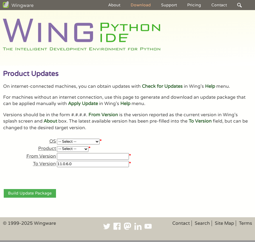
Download (141, 5)
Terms (245, 223)
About (114, 5)
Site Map (224, 223)
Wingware (22, 5)
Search (202, 223)
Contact (219, 5)
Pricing (194, 5)
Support (169, 5)
